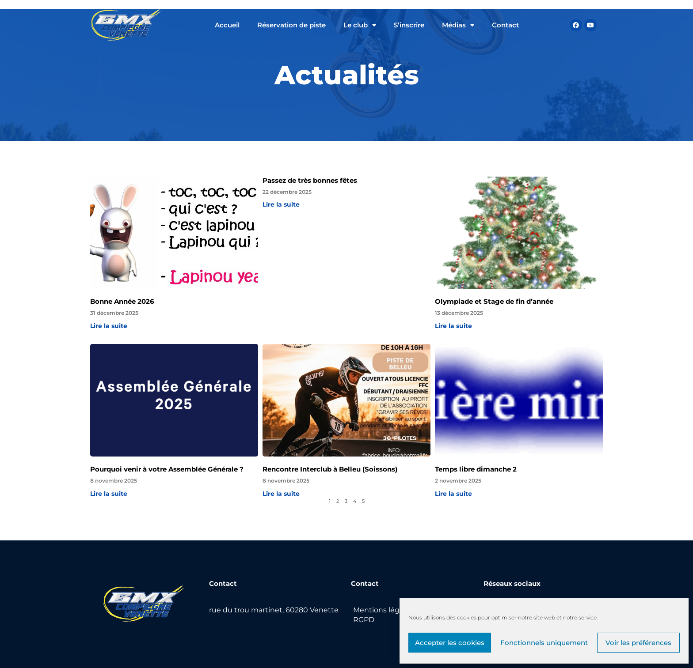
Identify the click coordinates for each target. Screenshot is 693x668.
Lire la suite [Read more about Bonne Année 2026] (108, 326)
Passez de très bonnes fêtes (310, 180)
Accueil (227, 25)
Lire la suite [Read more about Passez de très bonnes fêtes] (281, 204)
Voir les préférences (638, 642)
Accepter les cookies (449, 642)
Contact (505, 25)
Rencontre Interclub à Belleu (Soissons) (330, 469)
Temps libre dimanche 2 (476, 469)
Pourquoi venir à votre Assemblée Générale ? (167, 469)
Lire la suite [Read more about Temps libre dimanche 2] (453, 494)
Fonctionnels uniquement (544, 642)
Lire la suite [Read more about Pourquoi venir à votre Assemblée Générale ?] (108, 494)
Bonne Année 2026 (122, 301)
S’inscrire (409, 25)
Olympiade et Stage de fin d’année (494, 301)
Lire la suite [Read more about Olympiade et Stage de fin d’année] (453, 326)
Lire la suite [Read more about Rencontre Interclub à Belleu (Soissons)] (281, 494)
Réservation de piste (291, 25)
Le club (359, 25)
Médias (458, 25)
